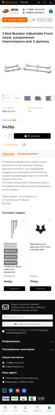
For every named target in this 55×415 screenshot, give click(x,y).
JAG (30, 111)
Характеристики (28, 153)
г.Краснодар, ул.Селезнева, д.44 (21, 378)
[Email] (27, 317)
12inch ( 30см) (10, 251)
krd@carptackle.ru (33, 12)
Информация (27, 341)
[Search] (45, 19)
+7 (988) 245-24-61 (33, 9)
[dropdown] (39, 2)
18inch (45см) (10, 257)
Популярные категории (27, 349)
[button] (2, 98)
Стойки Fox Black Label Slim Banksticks (13, 269)
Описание (8, 153)
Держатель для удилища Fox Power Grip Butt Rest (40, 247)
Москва (24, 2)
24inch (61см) (10, 263)
